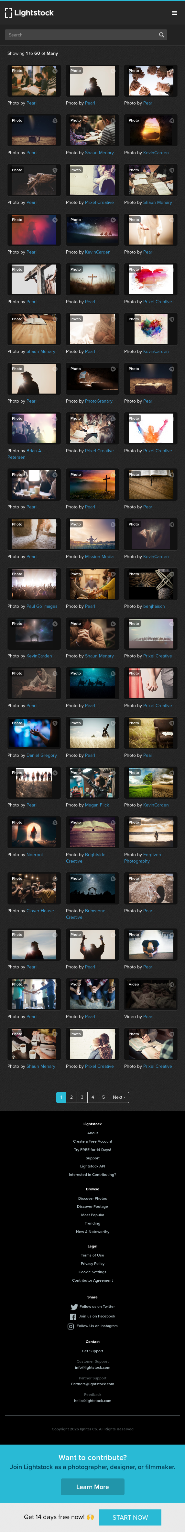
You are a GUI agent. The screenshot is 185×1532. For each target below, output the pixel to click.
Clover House (40, 910)
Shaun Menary (99, 152)
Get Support (92, 1351)
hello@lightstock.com (92, 1400)
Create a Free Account (92, 1141)
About (92, 1133)
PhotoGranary (99, 401)
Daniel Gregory (42, 755)
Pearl (32, 103)
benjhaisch (154, 606)
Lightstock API (92, 1166)
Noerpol (35, 854)
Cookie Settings (92, 1272)
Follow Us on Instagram (97, 1325)
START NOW (130, 1517)
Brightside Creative (85, 858)
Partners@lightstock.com (92, 1384)
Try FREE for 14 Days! (92, 1149)
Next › (119, 1097)
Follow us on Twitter (97, 1306)
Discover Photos (92, 1198)
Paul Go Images (42, 606)
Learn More (92, 1486)
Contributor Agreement (92, 1280)
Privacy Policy (92, 1263)
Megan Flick (97, 805)
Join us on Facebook (97, 1316)
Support (93, 1158)
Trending (92, 1223)
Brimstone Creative (85, 914)
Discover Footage (92, 1206)
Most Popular (92, 1214)
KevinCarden (156, 152)
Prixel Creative (99, 202)
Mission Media (99, 556)
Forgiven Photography (142, 858)
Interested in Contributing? (92, 1174)
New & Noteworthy (92, 1231)
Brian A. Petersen (24, 454)
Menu (174, 13)
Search (161, 34)
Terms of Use (92, 1255)
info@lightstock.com (92, 1367)
